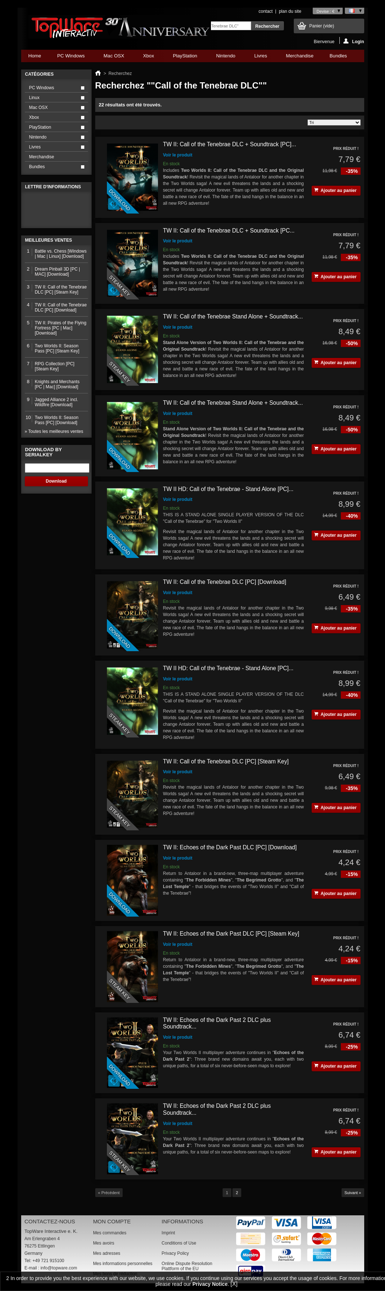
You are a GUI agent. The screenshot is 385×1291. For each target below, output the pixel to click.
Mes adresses (106, 1253)
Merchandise (300, 55)
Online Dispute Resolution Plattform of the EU (187, 1266)
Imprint (168, 1232)
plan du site (290, 11)
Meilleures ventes (48, 240)
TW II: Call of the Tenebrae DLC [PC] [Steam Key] (226, 761)
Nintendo (225, 57)
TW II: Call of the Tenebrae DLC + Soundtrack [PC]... (229, 144)
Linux (34, 97)
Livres (260, 57)
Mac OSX (113, 57)
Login (353, 41)
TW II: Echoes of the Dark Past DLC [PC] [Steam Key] (231, 933)
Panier (321, 26)
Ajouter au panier (335, 190)
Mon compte (112, 1221)
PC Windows (71, 57)
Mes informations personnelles (123, 1263)
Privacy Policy (175, 1253)
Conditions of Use (179, 1243)
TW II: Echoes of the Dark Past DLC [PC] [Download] (230, 847)
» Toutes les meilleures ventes (54, 431)
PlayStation (185, 57)
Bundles (338, 57)
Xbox (148, 57)
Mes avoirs (103, 1243)
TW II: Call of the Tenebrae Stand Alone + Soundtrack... (233, 316)
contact (265, 11)
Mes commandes (109, 1232)
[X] (234, 1284)
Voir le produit (177, 155)
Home (34, 55)
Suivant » (352, 1192)
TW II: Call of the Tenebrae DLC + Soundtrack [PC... (229, 230)
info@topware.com (59, 1268)
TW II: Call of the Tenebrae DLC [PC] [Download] (224, 582)
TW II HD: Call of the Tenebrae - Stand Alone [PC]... (228, 489)
